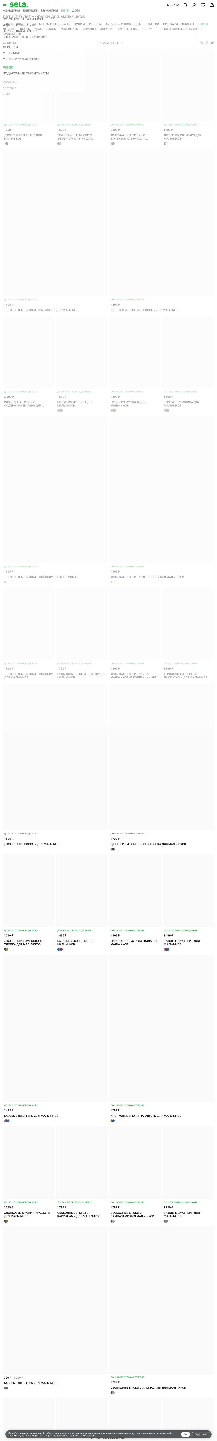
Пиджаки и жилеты (178, 24)
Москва (173, 4)
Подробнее (200, 1434)
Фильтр (10, 43)
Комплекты (69, 29)
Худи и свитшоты (87, 24)
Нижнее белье (127, 29)
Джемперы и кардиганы (51, 24)
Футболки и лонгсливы (123, 24)
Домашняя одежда (98, 29)
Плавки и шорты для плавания (180, 29)
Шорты (25, 29)
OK (185, 1434)
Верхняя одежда (15, 24)
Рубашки (152, 24)
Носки (147, 29)
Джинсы (9, 29)
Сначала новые (109, 43)
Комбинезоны (45, 29)
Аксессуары (12, 33)
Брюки (203, 24)
